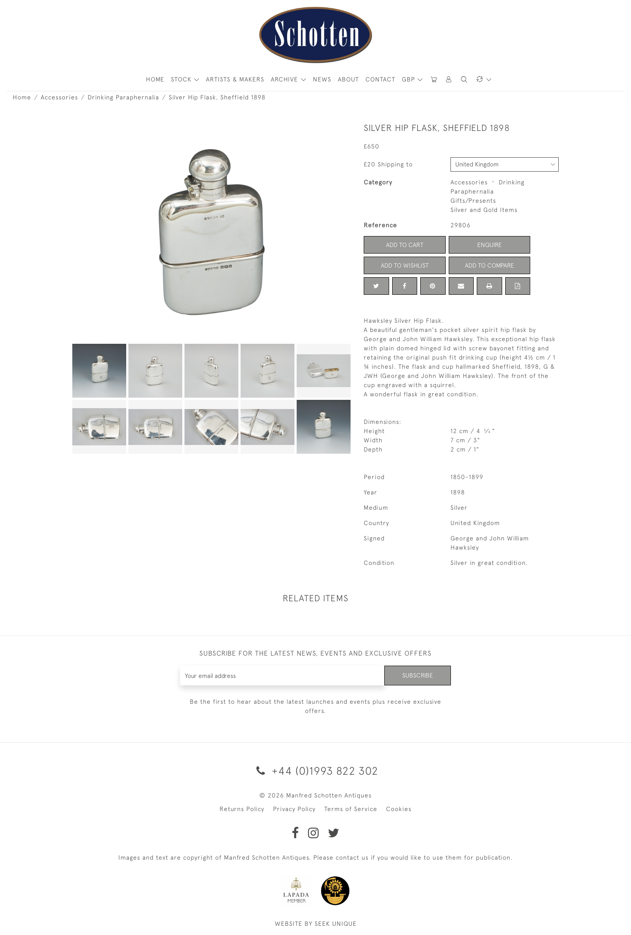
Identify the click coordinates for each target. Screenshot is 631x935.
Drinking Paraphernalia (123, 97)
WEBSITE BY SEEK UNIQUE (316, 923)
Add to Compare (489, 265)
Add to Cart (404, 244)
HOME (155, 79)
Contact (380, 79)
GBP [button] (409, 79)
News (322, 79)
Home (22, 97)
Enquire (489, 244)
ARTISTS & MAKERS (235, 79)
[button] (449, 79)
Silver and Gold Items (484, 209)
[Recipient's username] (282, 675)
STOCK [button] (182, 79)
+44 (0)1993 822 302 (315, 770)
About (348, 79)
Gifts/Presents (473, 200)
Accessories (59, 97)
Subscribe (417, 675)
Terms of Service (350, 808)
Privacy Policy (294, 808)
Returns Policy (242, 808)
